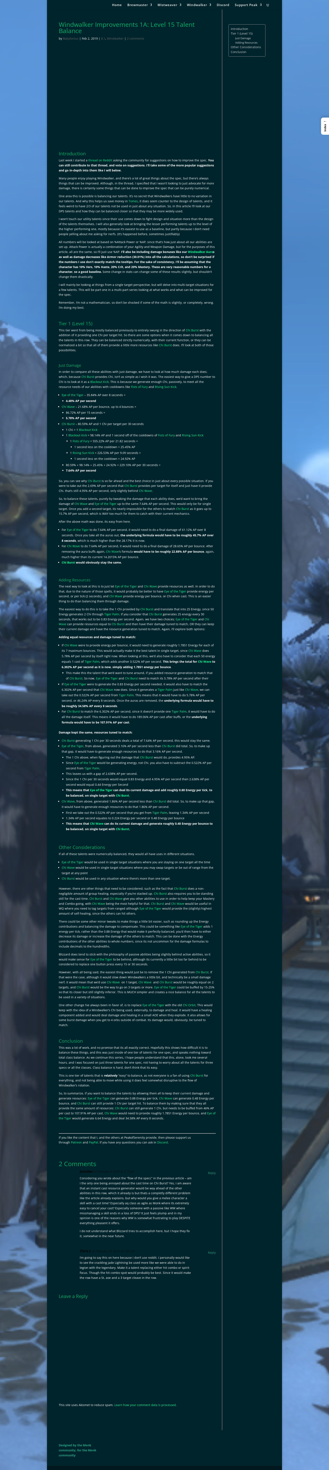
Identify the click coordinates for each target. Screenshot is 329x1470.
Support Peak (246, 5)
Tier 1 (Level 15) (242, 33)
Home (117, 5)
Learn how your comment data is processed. (145, 1405)
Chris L (85, 1251)
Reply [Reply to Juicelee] (212, 1173)
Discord (223, 5)
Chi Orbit (189, 1005)
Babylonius (70, 38)
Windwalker (197, 5)
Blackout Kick (99, 382)
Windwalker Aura (200, 252)
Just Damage (243, 38)
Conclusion (238, 52)
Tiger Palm (111, 614)
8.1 (103, 38)
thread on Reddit (100, 160)
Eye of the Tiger (73, 395)
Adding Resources (246, 42)
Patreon (76, 1142)
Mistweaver (167, 5)
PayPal (93, 1142)
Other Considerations (246, 47)
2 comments (135, 38)
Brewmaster (137, 5)
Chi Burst (192, 330)
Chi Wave (68, 407)
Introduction (239, 29)
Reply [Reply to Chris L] (212, 1253)
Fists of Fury (139, 387)
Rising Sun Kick (165, 387)
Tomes (133, 201)
